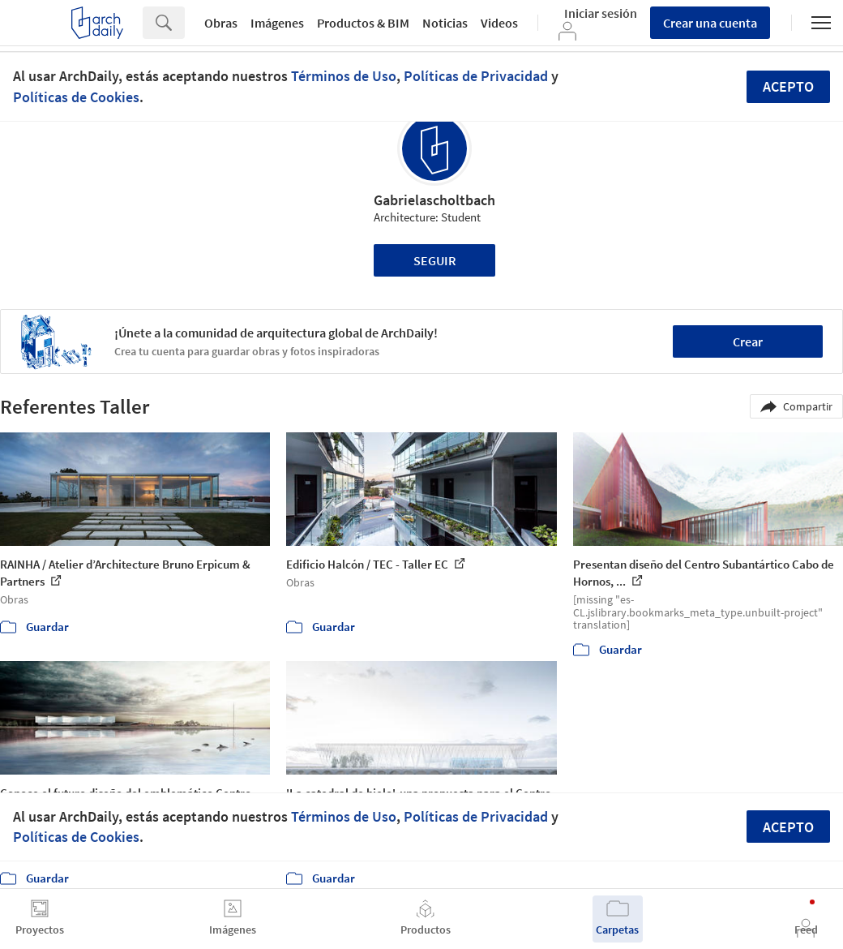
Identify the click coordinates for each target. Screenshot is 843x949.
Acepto (788, 86)
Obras (220, 22)
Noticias (445, 22)
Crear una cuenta (710, 23)
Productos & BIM (363, 22)
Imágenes (277, 22)
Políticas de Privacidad (476, 76)
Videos (499, 22)
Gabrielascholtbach (434, 200)
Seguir (434, 260)
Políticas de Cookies (76, 97)
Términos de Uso (343, 76)
